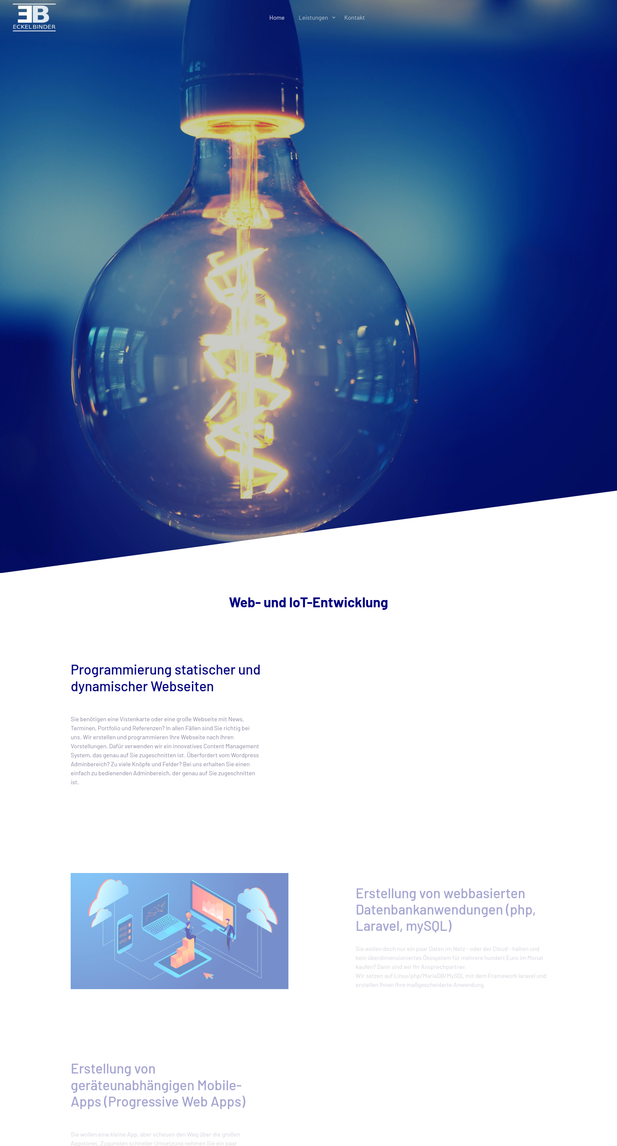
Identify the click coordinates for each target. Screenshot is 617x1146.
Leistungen (313, 17)
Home (277, 17)
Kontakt (354, 17)
